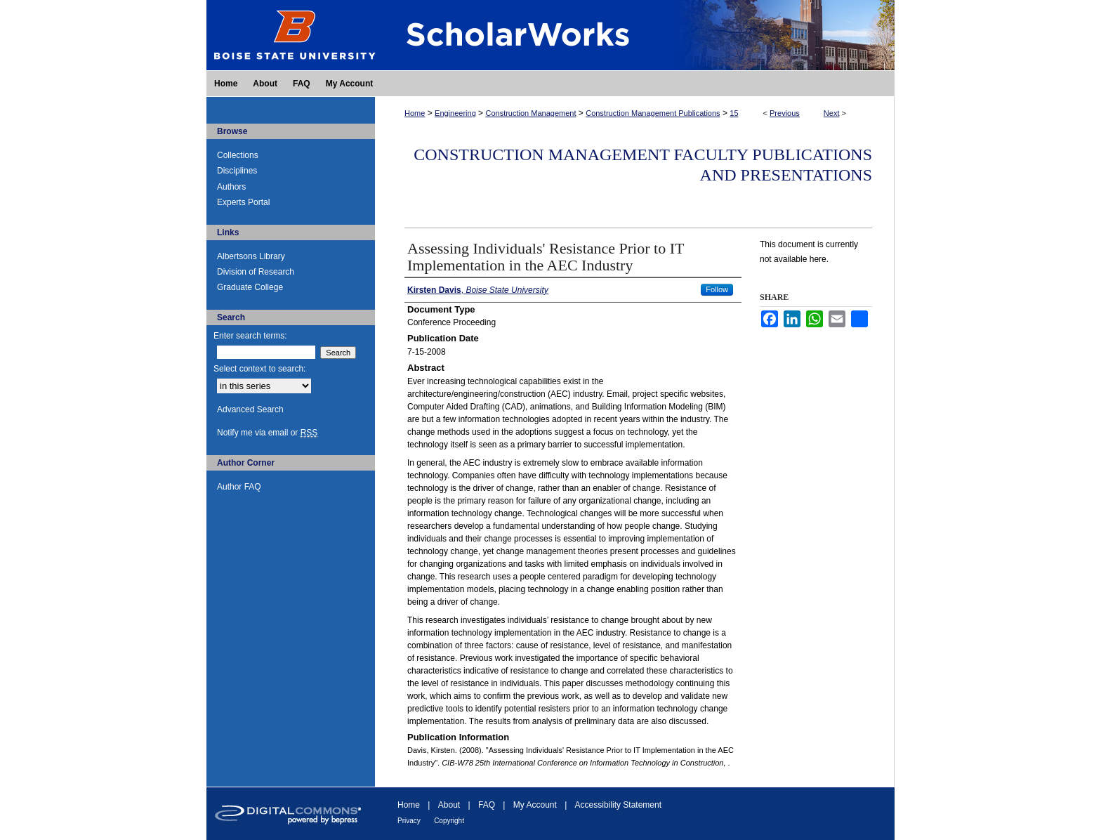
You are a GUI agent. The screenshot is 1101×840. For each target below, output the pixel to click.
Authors (231, 187)
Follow (717, 289)
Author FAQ (239, 487)
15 (734, 113)
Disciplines (237, 171)
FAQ (486, 805)
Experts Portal (243, 202)
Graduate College (250, 287)
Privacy (409, 821)
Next (832, 113)
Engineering (455, 113)
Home (414, 113)
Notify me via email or (267, 433)
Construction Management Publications (653, 113)
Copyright (449, 821)
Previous (785, 113)
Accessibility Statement (618, 805)
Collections (237, 155)
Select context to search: (259, 369)
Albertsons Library (251, 256)
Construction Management (530, 113)
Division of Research (255, 272)
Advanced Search (250, 409)
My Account (535, 805)
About (449, 805)
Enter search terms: (250, 336)
